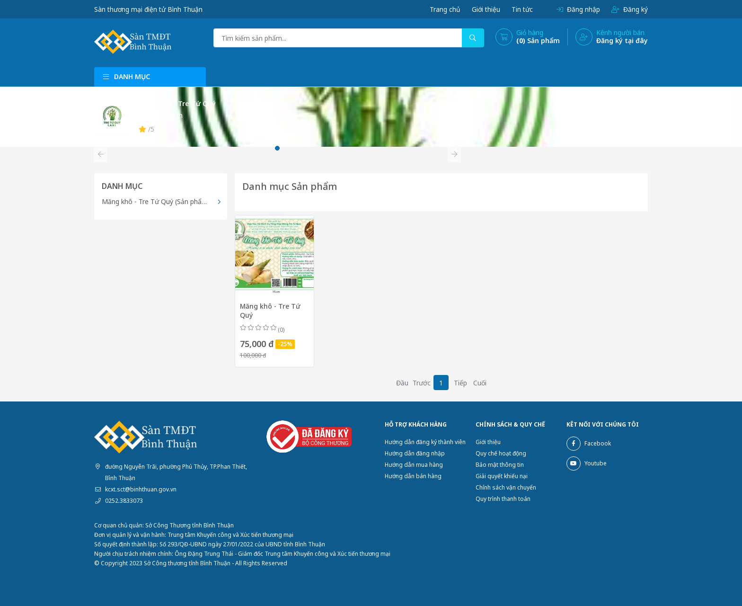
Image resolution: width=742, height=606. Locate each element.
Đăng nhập (578, 9)
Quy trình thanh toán (503, 499)
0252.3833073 (124, 501)
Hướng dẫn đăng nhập (415, 453)
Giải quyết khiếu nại (502, 476)
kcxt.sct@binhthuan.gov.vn (141, 489)
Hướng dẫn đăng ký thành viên (425, 442)
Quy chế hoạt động (501, 453)
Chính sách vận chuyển (506, 487)
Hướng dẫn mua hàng (414, 465)
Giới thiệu (484, 9)
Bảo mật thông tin (500, 465)
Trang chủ (443, 9)
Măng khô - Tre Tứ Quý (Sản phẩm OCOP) (164, 201)
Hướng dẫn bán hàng (413, 476)
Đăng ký (629, 9)
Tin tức (521, 9)
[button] (100, 154)
